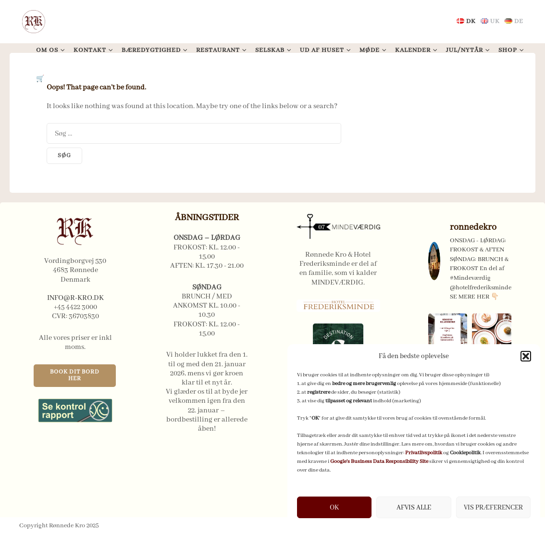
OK (334, 507)
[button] (526, 356)
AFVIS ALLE (413, 507)
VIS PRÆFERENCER (493, 507)
